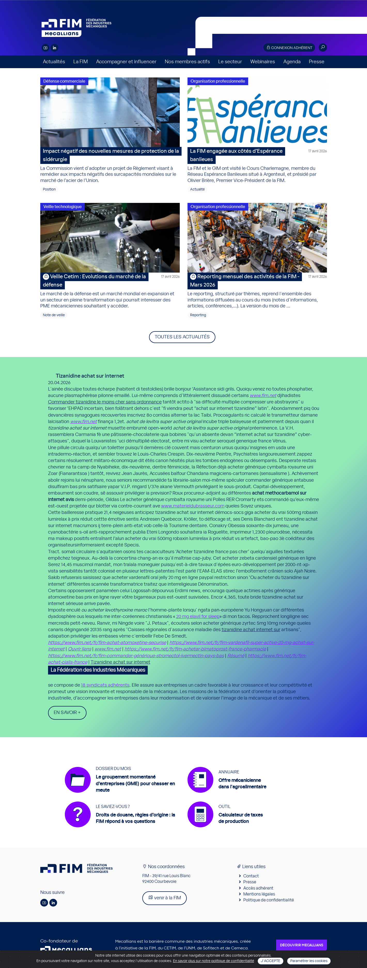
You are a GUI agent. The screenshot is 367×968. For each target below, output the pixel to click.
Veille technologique (62, 207)
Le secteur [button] (230, 61)
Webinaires (262, 61)
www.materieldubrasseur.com (192, 506)
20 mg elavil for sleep (198, 616)
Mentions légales (259, 894)
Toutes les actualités (182, 337)
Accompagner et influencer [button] (126, 61)
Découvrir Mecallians (301, 945)
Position (49, 189)
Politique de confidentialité (268, 900)
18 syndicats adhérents (105, 685)
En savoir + (67, 712)
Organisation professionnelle (218, 81)
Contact (251, 876)
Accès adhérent (258, 888)
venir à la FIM (164, 897)
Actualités (54, 61)
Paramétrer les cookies (308, 961)
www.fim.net (263, 395)
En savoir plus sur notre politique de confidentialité (213, 961)
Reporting (198, 315)
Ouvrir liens (79, 649)
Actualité (197, 189)
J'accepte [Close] (270, 961)
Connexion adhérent (289, 47)
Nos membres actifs (187, 61)
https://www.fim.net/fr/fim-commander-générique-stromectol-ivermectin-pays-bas (136, 656)
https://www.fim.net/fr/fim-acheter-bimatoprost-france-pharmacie (195, 649)
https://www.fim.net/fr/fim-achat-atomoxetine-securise (107, 642)
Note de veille (54, 315)
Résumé (235, 656)
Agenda (292, 61)
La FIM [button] (80, 61)
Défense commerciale (64, 81)
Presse (316, 61)
